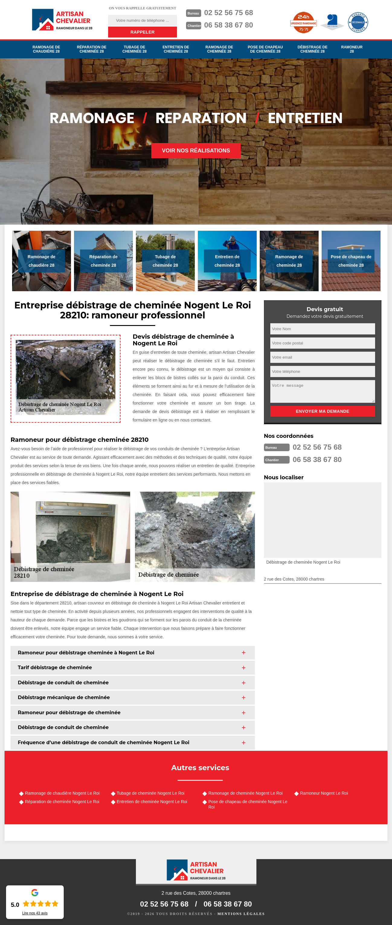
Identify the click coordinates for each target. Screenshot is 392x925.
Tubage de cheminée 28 (134, 49)
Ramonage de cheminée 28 (219, 49)
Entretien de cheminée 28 (175, 49)
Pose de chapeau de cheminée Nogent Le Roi (248, 804)
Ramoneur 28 (352, 49)
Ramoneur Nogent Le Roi (324, 793)
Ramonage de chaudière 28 (46, 49)
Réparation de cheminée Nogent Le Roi (62, 801)
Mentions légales (241, 914)
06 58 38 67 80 (231, 24)
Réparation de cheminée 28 (92, 49)
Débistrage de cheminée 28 (312, 49)
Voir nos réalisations (196, 151)
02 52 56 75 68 (231, 12)
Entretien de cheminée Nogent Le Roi (152, 801)
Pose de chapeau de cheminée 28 (265, 49)
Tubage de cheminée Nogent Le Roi (151, 793)
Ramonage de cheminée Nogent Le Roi (245, 793)
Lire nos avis (34, 913)
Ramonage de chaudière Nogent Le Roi (62, 793)
